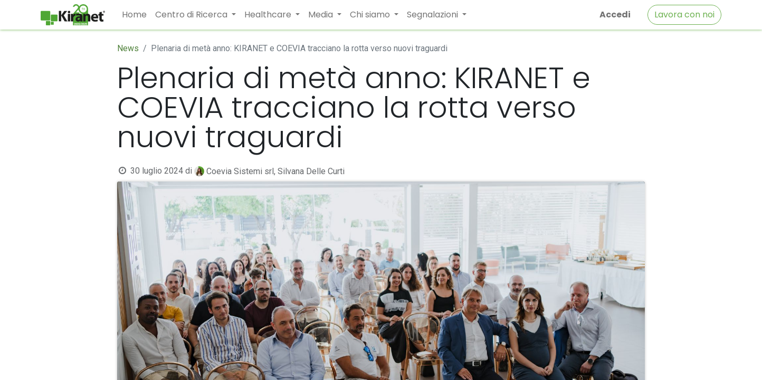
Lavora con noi (684, 14)
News (128, 48)
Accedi (615, 14)
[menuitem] (134, 14)
